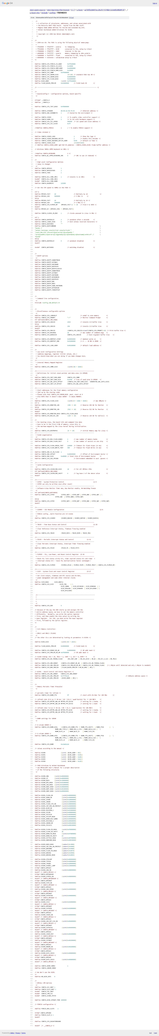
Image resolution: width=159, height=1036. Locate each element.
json (155, 1033)
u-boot (80, 10)
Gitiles (12, 1033)
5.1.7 (73, 10)
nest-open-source (37, 10)
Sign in (155, 3)
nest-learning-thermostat (58, 10)
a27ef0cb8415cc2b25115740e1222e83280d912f (104, 10)
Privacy (17, 1033)
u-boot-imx (35, 12)
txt (150, 1033)
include (44, 12)
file (71, 17)
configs (52, 12)
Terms (23, 1033)
